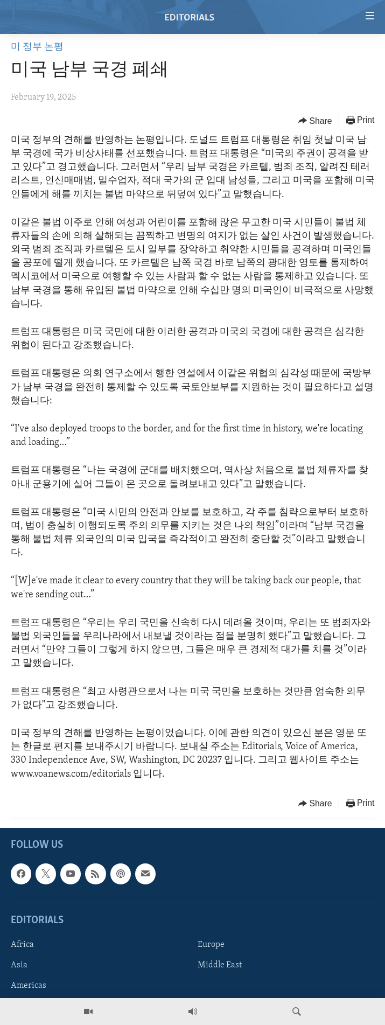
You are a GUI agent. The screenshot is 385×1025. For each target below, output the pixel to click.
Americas (28, 985)
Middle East (220, 965)
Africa (22, 944)
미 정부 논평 (37, 47)
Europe (211, 944)
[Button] (315, 121)
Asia (19, 965)
